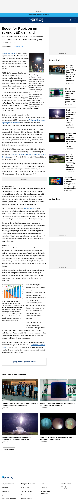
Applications (5, 495)
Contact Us (44, 487)
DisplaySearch (29, 208)
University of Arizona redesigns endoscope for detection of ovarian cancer (71, 139)
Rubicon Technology (8, 53)
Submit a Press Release (28, 495)
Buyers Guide (25, 487)
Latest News (5, 487)
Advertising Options (26, 491)
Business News (19, 46)
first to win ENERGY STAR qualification (23, 154)
